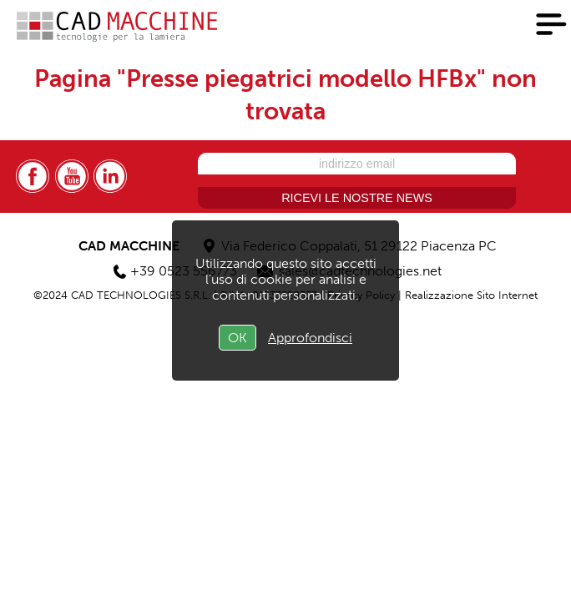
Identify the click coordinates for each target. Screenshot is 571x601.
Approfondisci (310, 338)
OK (237, 338)
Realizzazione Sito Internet (471, 294)
